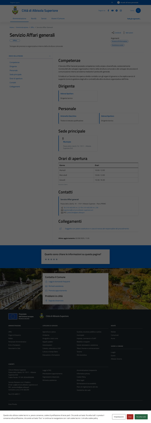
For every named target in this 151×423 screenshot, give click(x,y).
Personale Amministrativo (17, 341)
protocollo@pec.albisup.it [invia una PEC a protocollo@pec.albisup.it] (76, 212)
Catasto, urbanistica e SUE (52, 348)
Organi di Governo (14, 335)
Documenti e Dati (14, 348)
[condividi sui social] (116, 32)
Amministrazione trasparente (87, 370)
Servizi (43, 18)
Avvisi (113, 338)
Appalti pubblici (48, 341)
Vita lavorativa (82, 355)
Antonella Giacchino (68, 116)
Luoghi (113, 352)
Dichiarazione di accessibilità (86, 383)
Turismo (79, 351)
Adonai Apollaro (66, 93)
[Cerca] (138, 10)
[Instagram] (120, 10)
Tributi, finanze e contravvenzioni (88, 348)
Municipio (67, 141)
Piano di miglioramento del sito (87, 387)
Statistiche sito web (83, 390)
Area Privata (12, 404)
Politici (10, 338)
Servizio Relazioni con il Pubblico (19, 382)
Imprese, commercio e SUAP (86, 338)
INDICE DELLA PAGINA (30, 56)
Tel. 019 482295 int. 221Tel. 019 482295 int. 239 (79, 207)
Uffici (10, 332)
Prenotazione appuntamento (52, 373)
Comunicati (115, 335)
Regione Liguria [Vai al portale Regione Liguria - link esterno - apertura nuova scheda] (14, 2)
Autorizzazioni (47, 345)
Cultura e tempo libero (50, 351)
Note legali (80, 380)
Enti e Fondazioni (14, 345)
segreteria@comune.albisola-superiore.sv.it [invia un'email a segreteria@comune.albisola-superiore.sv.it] (76, 210)
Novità (33, 18)
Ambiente (46, 335)
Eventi (113, 355)
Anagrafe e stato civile (50, 338)
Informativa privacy (83, 373)
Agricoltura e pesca (49, 332)
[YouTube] (112, 10)
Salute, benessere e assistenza (87, 345)
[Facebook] (107, 10)
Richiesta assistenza (50, 380)
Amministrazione (19, 18)
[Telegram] (116, 10)
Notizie (113, 332)
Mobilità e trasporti (83, 341)
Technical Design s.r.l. (22, 417)
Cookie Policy (81, 377)
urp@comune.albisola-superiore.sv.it (25, 384)
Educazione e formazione (51, 355)
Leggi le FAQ (47, 370)
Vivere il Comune (58, 18)
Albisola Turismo (116, 359)
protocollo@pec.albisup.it (20, 387)
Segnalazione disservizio (51, 377)
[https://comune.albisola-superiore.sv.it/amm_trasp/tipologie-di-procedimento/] (98, 229)
